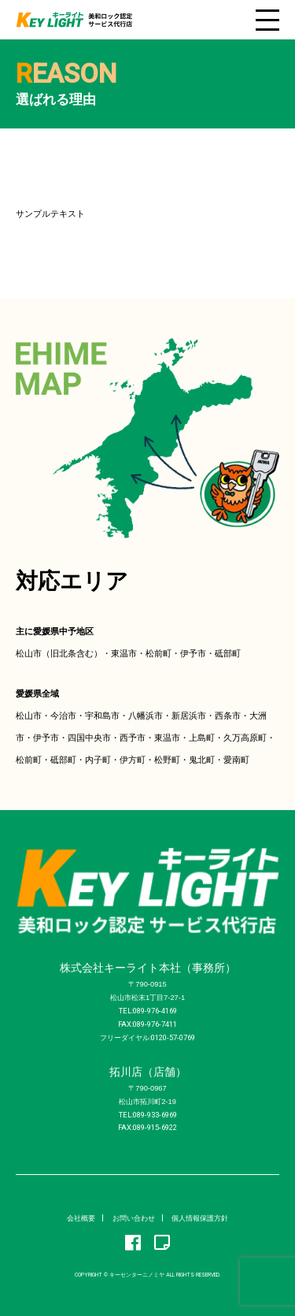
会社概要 (81, 1218)
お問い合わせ (133, 1218)
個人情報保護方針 (199, 1218)
